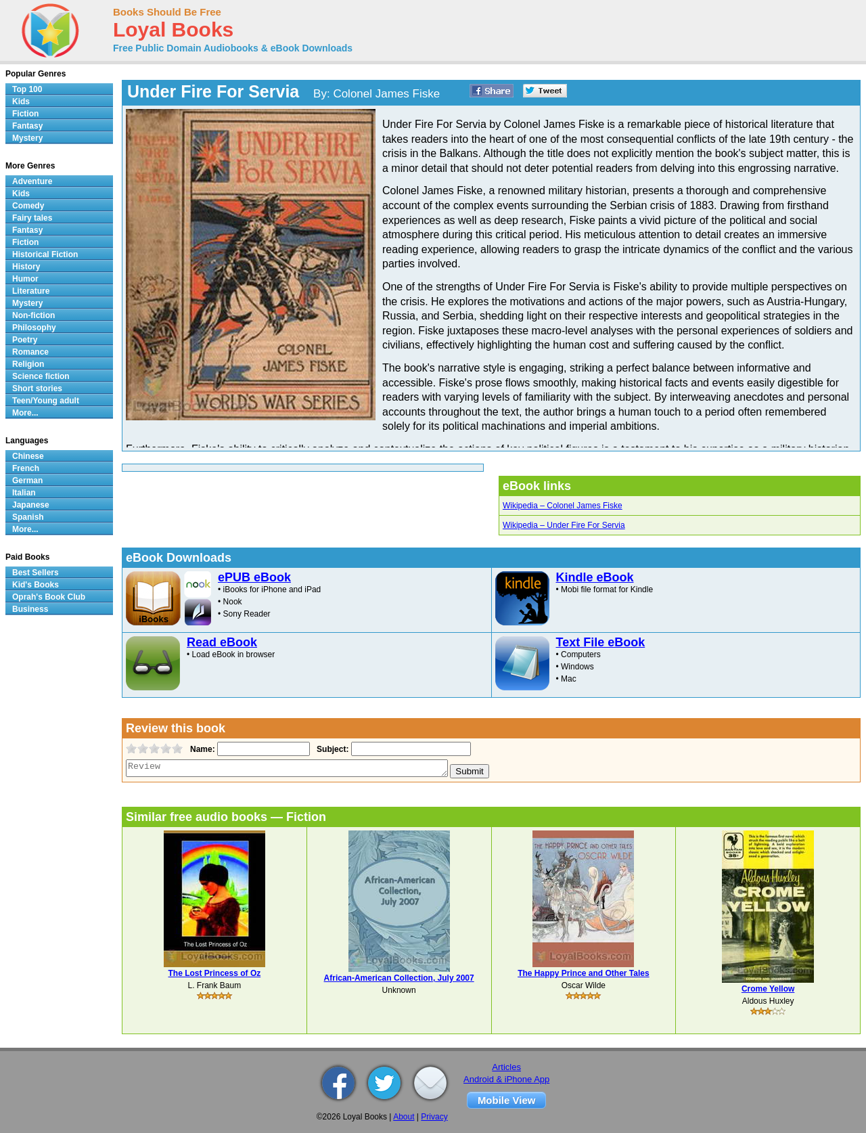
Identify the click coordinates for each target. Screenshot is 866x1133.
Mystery (27, 138)
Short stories (37, 388)
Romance (30, 352)
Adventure (32, 181)
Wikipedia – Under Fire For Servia (564, 525)
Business (30, 609)
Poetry (24, 340)
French (25, 468)
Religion (28, 364)
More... (25, 413)
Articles (506, 1067)
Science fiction (41, 376)
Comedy (28, 205)
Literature (30, 291)
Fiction (25, 113)
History (26, 266)
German (27, 480)
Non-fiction (33, 315)
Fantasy (27, 126)
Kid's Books (35, 585)
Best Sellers (35, 572)
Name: (201, 749)
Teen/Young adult (45, 400)
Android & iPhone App (506, 1079)
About (403, 1116)
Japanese (30, 505)
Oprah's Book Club (48, 597)
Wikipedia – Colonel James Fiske (562, 505)
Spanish (28, 517)
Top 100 (27, 89)
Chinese (28, 456)
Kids (21, 101)
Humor (25, 279)
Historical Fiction (45, 254)
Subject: (331, 749)
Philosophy (34, 327)
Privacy (434, 1116)
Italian (24, 492)
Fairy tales (32, 218)
